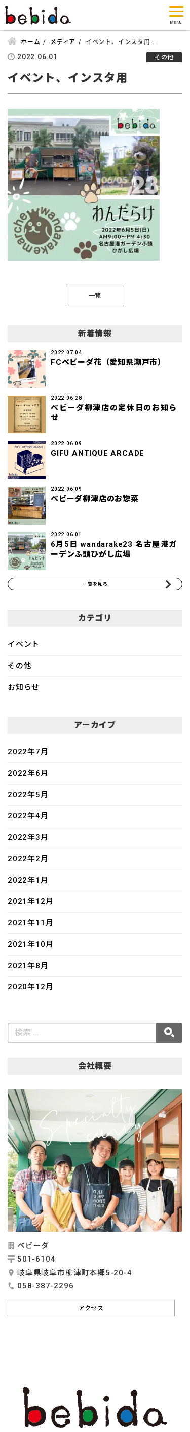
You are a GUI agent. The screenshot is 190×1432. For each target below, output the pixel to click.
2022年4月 (28, 823)
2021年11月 (30, 929)
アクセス (91, 1315)
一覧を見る (95, 587)
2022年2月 (28, 866)
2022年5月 (28, 801)
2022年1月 (28, 887)
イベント (24, 651)
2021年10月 (30, 951)
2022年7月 (28, 758)
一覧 (95, 295)
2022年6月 (28, 780)
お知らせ (24, 694)
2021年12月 (30, 908)
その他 (19, 672)
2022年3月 (28, 844)
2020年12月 (30, 994)
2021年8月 (28, 972)
